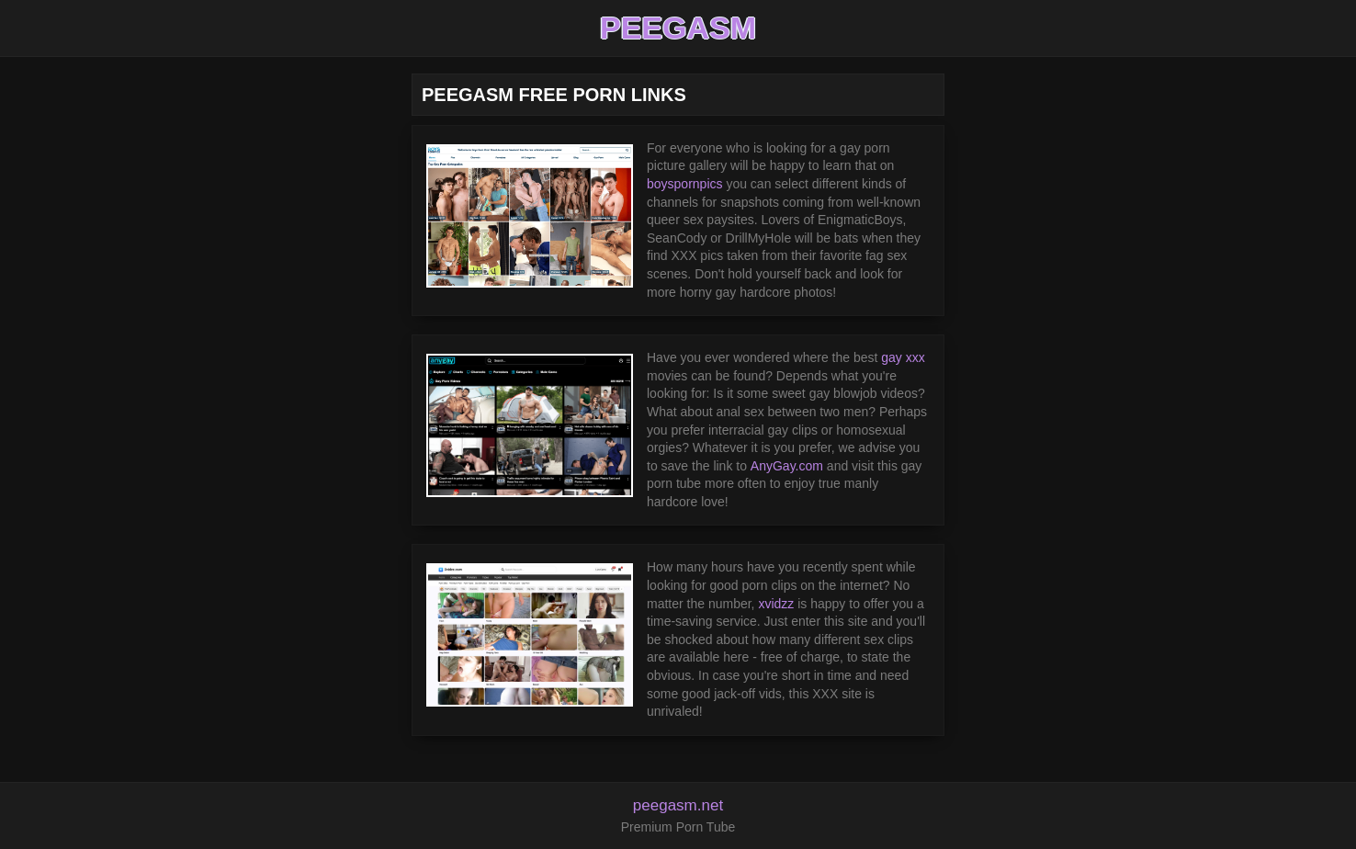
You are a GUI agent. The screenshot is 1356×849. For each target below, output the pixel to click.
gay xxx (902, 357)
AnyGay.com (787, 465)
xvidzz (776, 603)
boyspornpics (685, 183)
